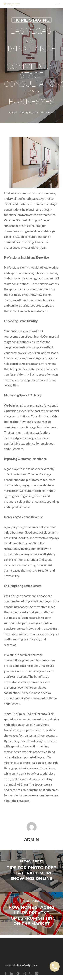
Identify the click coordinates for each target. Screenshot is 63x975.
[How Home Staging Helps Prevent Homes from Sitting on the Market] (31, 913)
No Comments (47, 112)
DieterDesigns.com (27, 965)
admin (14, 112)
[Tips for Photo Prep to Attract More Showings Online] (31, 871)
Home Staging (31, 20)
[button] (58, 4)
